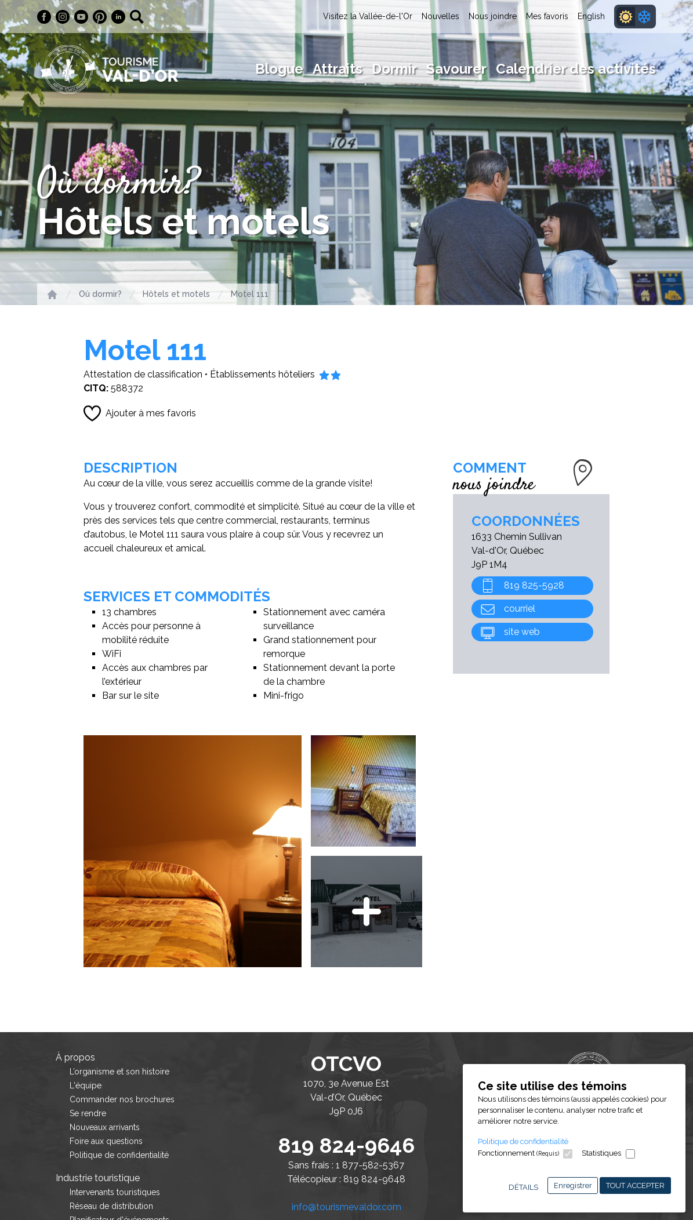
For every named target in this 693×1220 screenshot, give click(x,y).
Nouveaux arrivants (105, 1127)
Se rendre (88, 1113)
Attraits (337, 68)
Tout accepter (635, 1185)
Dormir (394, 68)
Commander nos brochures (122, 1099)
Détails (523, 1187)
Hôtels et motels (176, 294)
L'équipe (85, 1085)
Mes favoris (547, 16)
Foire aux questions (106, 1141)
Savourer (456, 68)
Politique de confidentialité (523, 1141)
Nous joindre (493, 16)
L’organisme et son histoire (119, 1071)
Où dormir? (100, 294)
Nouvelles (440, 16)
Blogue (279, 68)
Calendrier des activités (576, 68)
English (591, 16)
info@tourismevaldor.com (346, 1206)
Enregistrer (573, 1185)
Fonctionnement (518, 1153)
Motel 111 (250, 294)
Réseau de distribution (111, 1206)
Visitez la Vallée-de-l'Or (367, 16)
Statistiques (601, 1153)
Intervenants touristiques (115, 1192)
